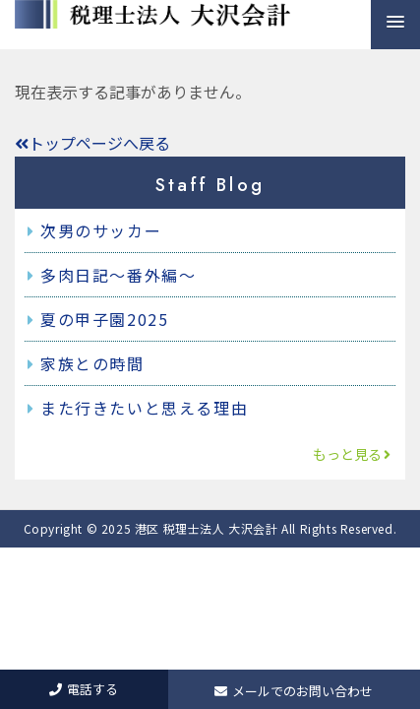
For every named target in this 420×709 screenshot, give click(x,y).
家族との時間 (92, 363)
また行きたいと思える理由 (144, 407)
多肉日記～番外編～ (118, 275)
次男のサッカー (100, 230)
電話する (83, 688)
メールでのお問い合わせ (293, 690)
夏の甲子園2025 (104, 319)
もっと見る (352, 454)
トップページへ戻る (92, 143)
